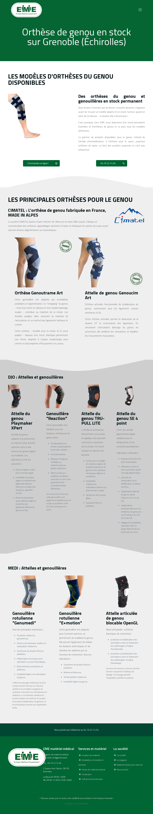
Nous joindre (122, 769)
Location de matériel (91, 755)
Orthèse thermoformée (92, 779)
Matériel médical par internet (130, 764)
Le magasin (122, 760)
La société (121, 755)
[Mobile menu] (140, 9)
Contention (87, 774)
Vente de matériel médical (93, 769)
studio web (66, 798)
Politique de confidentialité (76, 803)
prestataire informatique (93, 798)
